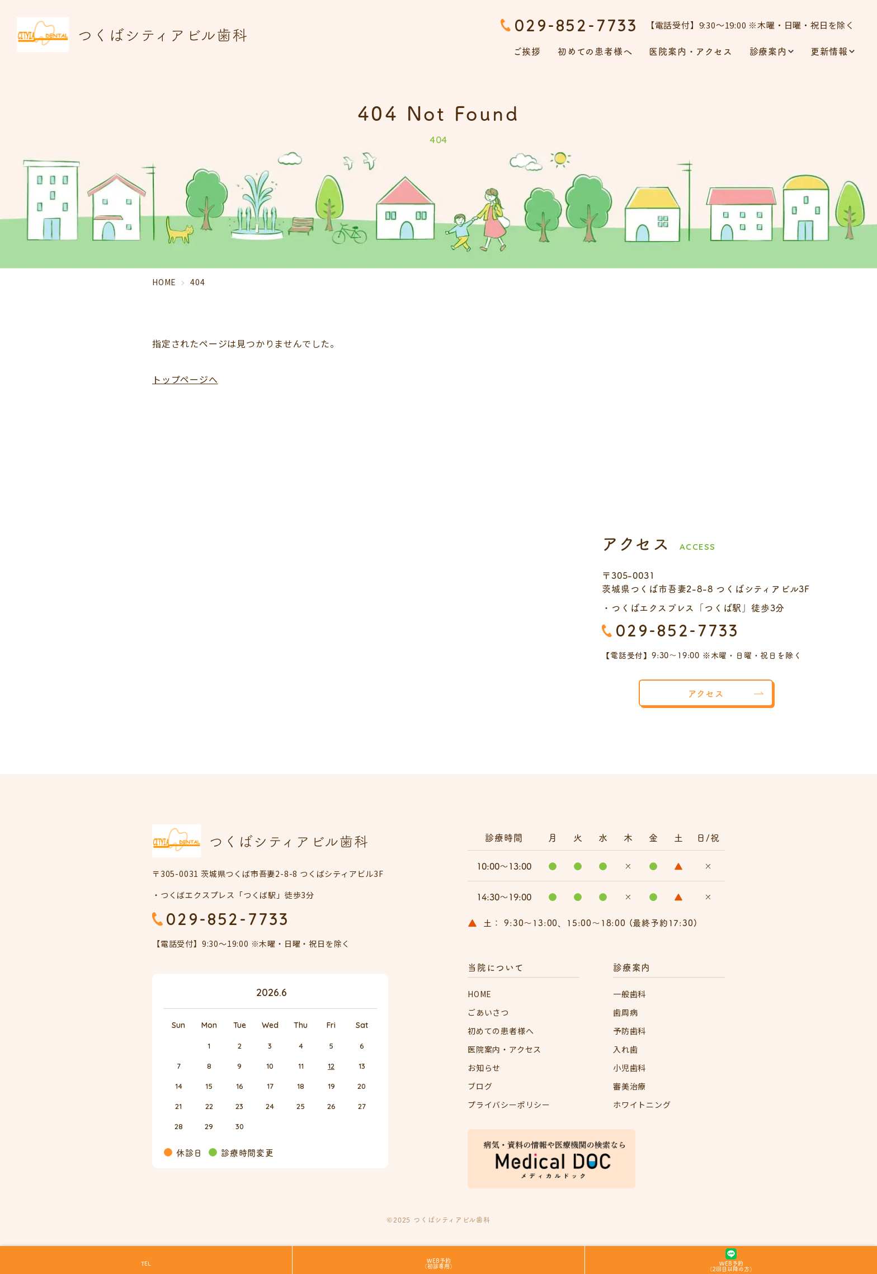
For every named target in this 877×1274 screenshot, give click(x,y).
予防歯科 (629, 1031)
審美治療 (629, 1086)
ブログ (480, 1086)
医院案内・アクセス (690, 51)
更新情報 (829, 51)
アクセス (705, 693)
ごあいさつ (488, 1012)
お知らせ (484, 1068)
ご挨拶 (527, 51)
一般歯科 (629, 994)
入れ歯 (625, 1049)
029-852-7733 (576, 25)
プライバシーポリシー (509, 1105)
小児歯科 (629, 1068)
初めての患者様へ (595, 51)
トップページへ (185, 379)
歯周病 (625, 1012)
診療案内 (768, 51)
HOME (480, 994)
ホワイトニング (642, 1105)
